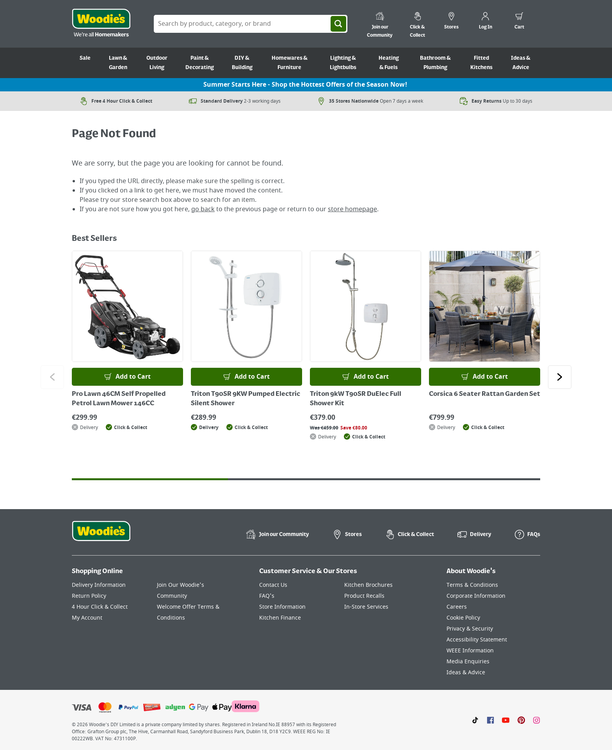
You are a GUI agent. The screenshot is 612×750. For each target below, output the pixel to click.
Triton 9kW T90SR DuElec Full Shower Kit (355, 399)
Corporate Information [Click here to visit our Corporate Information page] (476, 596)
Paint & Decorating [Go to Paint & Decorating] (199, 63)
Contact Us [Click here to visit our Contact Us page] (273, 585)
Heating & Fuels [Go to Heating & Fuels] (389, 63)
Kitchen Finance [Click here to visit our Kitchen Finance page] (280, 618)
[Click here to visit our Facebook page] (490, 720)
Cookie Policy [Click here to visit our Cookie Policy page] (463, 618)
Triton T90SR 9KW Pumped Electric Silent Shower (245, 399)
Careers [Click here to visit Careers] (457, 607)
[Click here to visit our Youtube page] (505, 720)
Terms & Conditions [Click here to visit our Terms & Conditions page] (472, 585)
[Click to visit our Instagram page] (536, 720)
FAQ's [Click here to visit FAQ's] (266, 596)
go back (203, 209)
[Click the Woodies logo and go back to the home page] (101, 23)
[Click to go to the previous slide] (52, 377)
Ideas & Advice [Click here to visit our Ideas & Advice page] (466, 672)
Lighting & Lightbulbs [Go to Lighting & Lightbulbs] (343, 63)
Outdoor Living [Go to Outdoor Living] (156, 63)
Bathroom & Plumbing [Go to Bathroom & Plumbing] (435, 63)
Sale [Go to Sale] (85, 58)
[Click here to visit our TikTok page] (475, 720)
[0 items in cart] (519, 22)
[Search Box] (250, 24)
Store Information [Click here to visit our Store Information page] (282, 607)
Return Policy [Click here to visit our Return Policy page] (89, 596)
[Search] (338, 24)
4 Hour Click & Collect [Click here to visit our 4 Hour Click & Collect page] (100, 607)
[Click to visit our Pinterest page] (521, 720)
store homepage (352, 209)
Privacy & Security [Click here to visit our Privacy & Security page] (470, 629)
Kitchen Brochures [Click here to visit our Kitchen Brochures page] (368, 585)
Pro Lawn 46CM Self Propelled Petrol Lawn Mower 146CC (118, 399)
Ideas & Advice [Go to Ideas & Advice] (520, 63)
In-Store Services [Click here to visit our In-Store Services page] (366, 607)
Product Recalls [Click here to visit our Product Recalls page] (364, 596)
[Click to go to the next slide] (559, 377)
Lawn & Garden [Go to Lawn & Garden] (118, 63)
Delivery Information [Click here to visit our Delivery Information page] (99, 585)
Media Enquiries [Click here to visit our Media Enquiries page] (468, 661)
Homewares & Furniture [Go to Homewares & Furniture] (290, 63)
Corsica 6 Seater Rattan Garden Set (484, 394)
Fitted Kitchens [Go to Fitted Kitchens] (481, 63)
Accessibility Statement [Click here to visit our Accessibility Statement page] (477, 640)
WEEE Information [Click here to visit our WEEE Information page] (470, 651)
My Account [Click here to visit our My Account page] (87, 618)
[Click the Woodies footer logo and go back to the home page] (101, 536)
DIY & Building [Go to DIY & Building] (242, 63)
